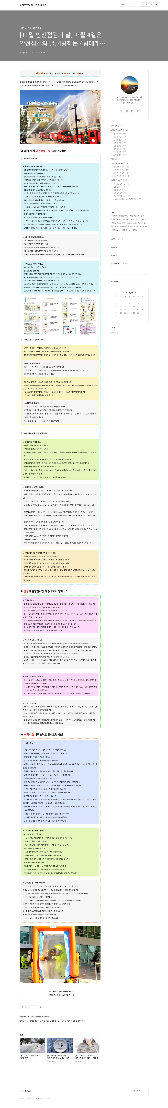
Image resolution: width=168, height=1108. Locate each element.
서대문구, (141, 215)
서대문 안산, (125, 230)
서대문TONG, (115, 230)
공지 (114, 159)
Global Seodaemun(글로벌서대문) (127, 199)
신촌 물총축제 (119, 190)
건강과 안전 (119, 152)
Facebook (115, 263)
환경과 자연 (119, 136)
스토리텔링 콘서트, (139, 223)
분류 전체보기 (118, 126)
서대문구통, (133, 215)
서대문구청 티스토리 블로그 (33, 5)
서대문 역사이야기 (121, 176)
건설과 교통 (119, 146)
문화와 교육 (119, 133)
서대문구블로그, (141, 219)
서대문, (113, 223)
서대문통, (134, 230)
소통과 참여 (119, 155)
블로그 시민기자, (136, 226)
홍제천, (145, 226)
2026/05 (129, 292)
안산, (117, 226)
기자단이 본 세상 (121, 170)
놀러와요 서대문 (119, 180)
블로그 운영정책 (25, 1091)
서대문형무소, (123, 215)
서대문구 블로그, (116, 219)
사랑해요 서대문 (119, 130)
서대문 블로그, (127, 223)
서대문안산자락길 (121, 184)
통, (124, 219)
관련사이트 (136, 1091)
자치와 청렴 (119, 149)
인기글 (120, 239)
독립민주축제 (119, 193)
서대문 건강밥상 (120, 173)
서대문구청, (130, 219)
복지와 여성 (119, 143)
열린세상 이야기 (121, 167)
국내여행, (114, 215)
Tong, (119, 223)
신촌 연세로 (119, 187)
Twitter (124, 263)
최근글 (113, 239)
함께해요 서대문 (119, 163)
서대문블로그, (124, 226)
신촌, (112, 226)
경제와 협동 (119, 140)
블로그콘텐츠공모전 (121, 196)
